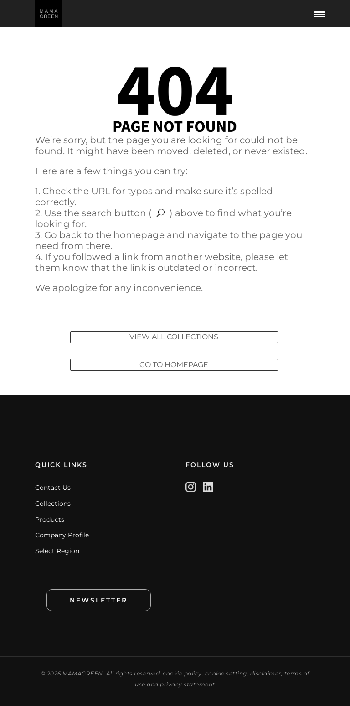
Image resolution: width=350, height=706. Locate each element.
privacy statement (187, 684)
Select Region (57, 551)
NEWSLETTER (99, 600)
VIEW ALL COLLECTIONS (173, 336)
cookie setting (226, 673)
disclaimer (265, 673)
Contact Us (53, 487)
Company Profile (62, 535)
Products (49, 519)
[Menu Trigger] (320, 14)
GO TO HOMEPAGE (173, 364)
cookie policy (182, 673)
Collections (53, 503)
